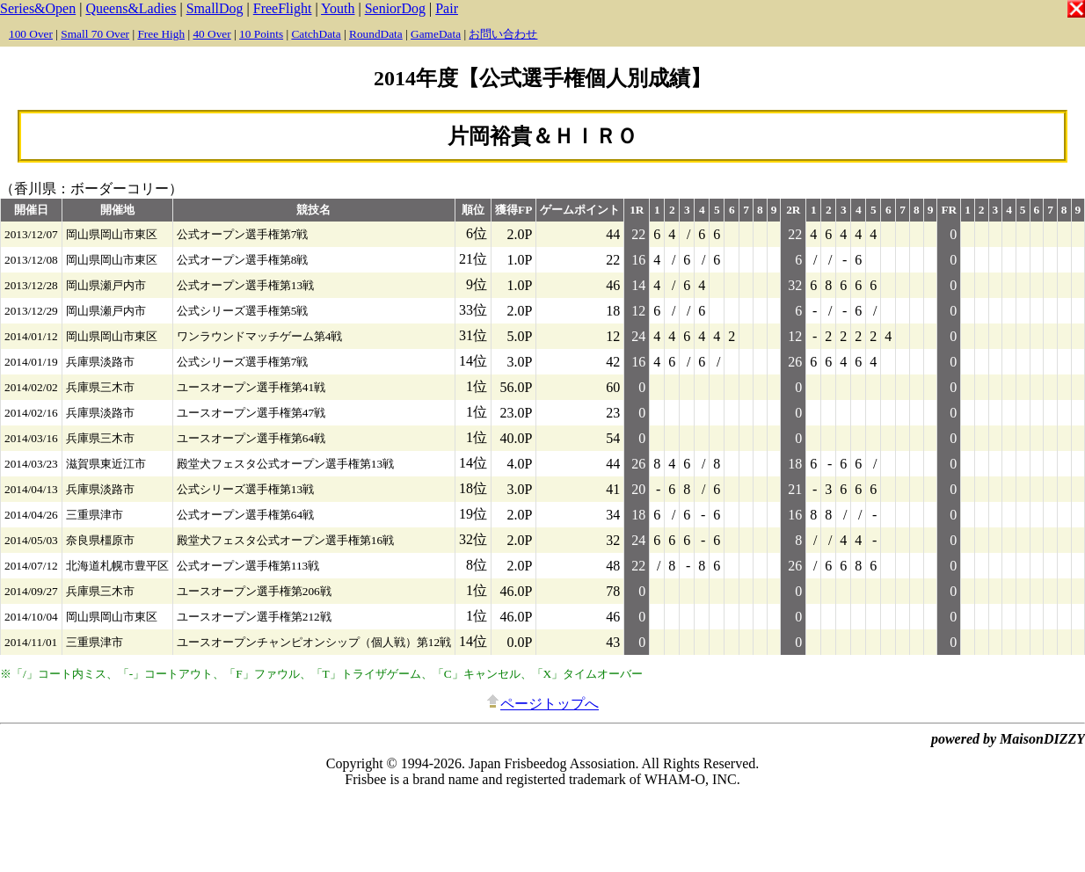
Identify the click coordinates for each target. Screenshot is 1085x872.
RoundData (376, 33)
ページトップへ (542, 703)
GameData (436, 33)
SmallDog (215, 8)
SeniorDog (395, 8)
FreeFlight (282, 8)
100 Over (31, 33)
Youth (337, 8)
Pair (446, 8)
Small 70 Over (95, 33)
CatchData (315, 33)
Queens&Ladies (130, 8)
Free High (161, 33)
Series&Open (38, 8)
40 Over (211, 33)
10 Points (261, 33)
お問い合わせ (503, 33)
